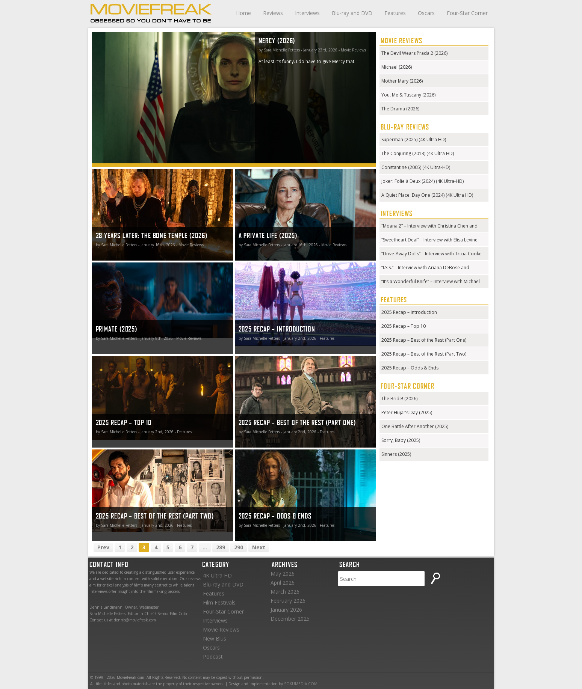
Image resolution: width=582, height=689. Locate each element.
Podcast (213, 656)
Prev (103, 547)
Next (258, 547)
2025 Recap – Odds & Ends (409, 368)
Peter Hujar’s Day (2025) (406, 412)
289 (220, 547)
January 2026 (286, 609)
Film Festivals (219, 602)
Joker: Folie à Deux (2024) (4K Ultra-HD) (422, 181)
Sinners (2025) (396, 454)
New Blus (214, 638)
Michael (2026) (396, 67)
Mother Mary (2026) (402, 81)
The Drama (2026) (400, 109)
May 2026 (283, 573)
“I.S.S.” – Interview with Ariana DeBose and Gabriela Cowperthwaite (425, 268)
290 (238, 547)
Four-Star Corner (467, 13)
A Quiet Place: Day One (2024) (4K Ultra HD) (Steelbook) (427, 196)
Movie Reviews (221, 629)
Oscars (426, 13)
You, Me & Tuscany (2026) (408, 95)
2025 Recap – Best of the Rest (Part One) (423, 340)
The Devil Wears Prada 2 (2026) (414, 53)
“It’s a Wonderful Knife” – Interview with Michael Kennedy (430, 282)
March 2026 (285, 591)
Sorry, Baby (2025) (400, 440)
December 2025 (290, 618)
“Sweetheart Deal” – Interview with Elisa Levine (429, 240)
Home (243, 13)
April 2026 (283, 582)
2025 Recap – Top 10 (403, 326)
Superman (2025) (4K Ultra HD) (413, 139)
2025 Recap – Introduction (409, 312)
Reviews (273, 13)
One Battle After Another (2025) (414, 426)
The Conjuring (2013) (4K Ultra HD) (417, 153)
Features (395, 13)
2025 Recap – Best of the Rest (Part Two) (423, 354)
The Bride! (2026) (399, 398)
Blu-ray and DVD (352, 13)
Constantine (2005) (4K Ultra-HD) (415, 167)
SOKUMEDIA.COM (300, 683)
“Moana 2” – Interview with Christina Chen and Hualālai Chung (429, 227)
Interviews (307, 13)
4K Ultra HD (217, 575)
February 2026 (288, 600)
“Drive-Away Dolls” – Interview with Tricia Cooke (431, 253)
